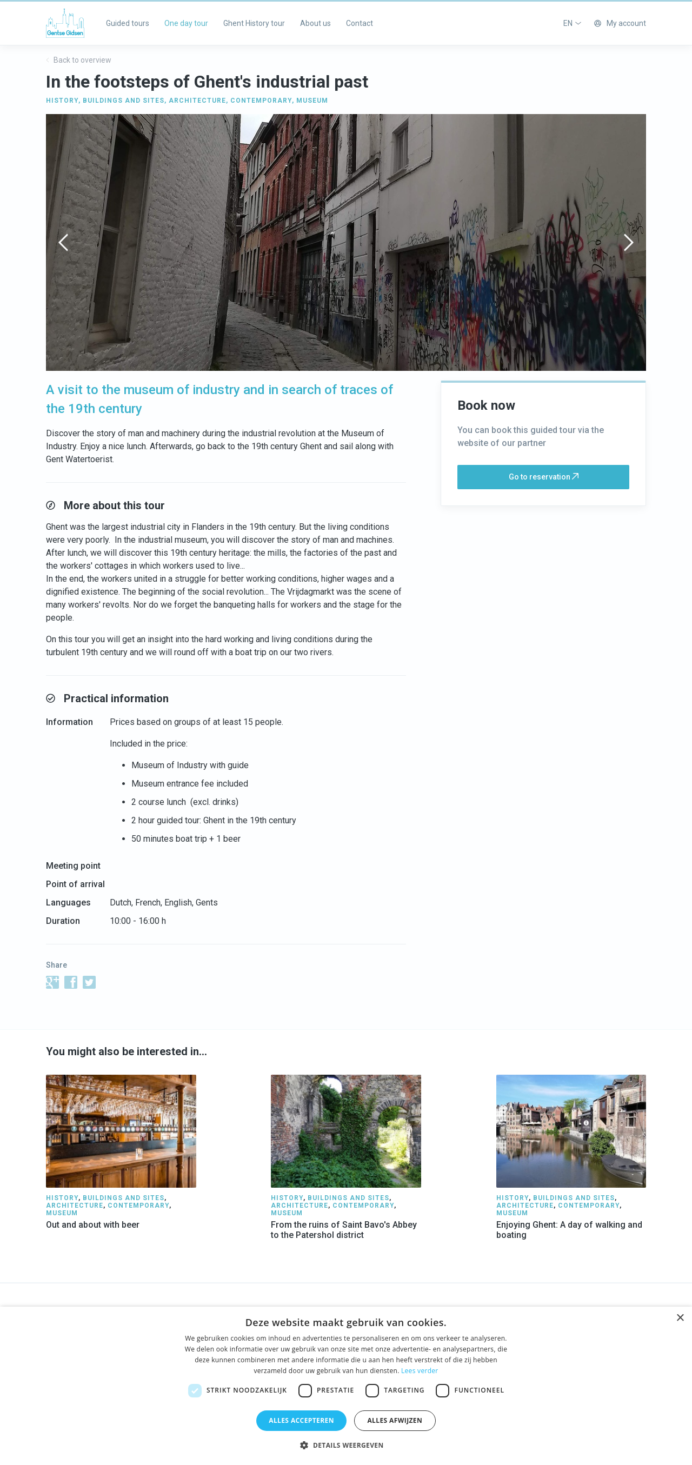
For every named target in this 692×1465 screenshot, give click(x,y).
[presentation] (63, 242)
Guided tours (127, 23)
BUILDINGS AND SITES (123, 100)
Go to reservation (543, 476)
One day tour (186, 23)
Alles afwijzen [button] (394, 1420)
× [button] (680, 1318)
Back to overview (78, 60)
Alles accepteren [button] (301, 1420)
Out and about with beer (92, 1225)
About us (315, 23)
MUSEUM (312, 100)
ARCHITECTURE (197, 100)
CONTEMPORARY (261, 100)
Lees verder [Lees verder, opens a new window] (419, 1370)
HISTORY (62, 100)
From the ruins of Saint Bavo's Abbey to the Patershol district (344, 1230)
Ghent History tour (254, 23)
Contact (359, 23)
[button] (345, 1445)
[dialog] (346, 1386)
